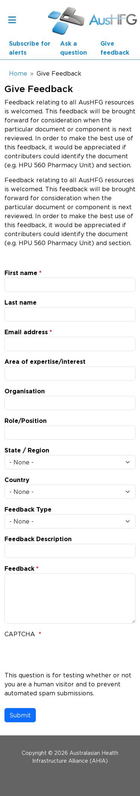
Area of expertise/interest (44, 362)
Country (16, 480)
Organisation (24, 391)
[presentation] (61, 656)
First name (20, 273)
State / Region (26, 451)
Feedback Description (38, 539)
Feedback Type (28, 510)
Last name (20, 303)
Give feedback (114, 48)
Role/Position (25, 421)
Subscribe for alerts (29, 48)
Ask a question (73, 48)
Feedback (19, 569)
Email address (26, 332)
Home (18, 73)
